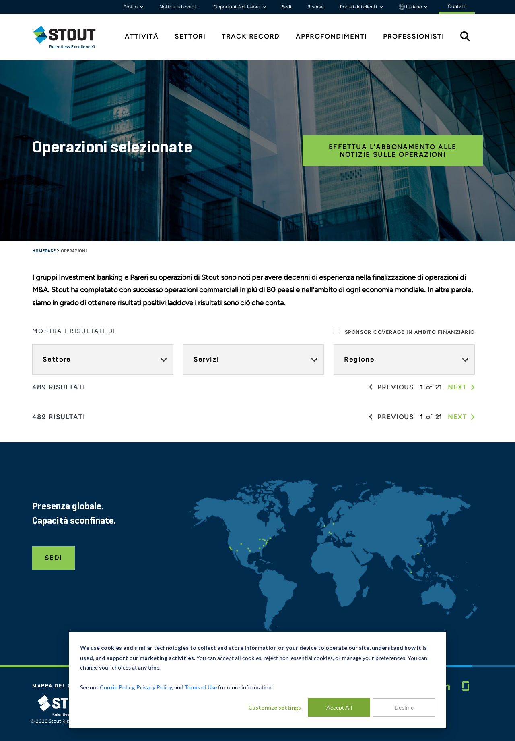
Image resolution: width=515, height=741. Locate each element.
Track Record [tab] (251, 36)
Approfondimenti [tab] (331, 36)
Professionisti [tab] (413, 36)
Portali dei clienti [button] (359, 7)
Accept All (339, 707)
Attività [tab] (142, 36)
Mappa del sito (57, 686)
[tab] (70, 36)
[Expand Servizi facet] (314, 359)
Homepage (44, 251)
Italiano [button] (411, 7)
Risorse (315, 7)
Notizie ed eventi (178, 7)
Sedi (286, 7)
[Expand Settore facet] (163, 359)
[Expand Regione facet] (465, 359)
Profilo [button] (131, 7)
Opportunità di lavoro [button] (238, 7)
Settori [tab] (190, 36)
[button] (395, 387)
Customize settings (274, 707)
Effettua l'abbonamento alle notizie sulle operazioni (393, 150)
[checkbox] (336, 332)
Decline (404, 707)
